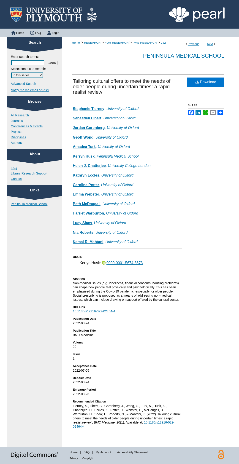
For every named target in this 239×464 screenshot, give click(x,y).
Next (210, 44)
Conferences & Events (27, 126)
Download (206, 82)
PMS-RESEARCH (145, 42)
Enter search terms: (25, 57)
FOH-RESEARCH (116, 42)
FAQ (14, 168)
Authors (16, 143)
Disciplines (18, 137)
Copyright (87, 458)
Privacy (74, 458)
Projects (16, 132)
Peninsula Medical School (183, 56)
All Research (20, 115)
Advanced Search (23, 84)
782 (163, 42)
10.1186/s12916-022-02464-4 (94, 311)
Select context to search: (28, 69)
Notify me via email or (30, 90)
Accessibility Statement (132, 452)
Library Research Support (29, 173)
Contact (16, 179)
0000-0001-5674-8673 (124, 263)
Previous (193, 44)
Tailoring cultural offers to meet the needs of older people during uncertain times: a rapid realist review (121, 86)
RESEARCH (92, 42)
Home (76, 42)
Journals (17, 121)
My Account (103, 452)
